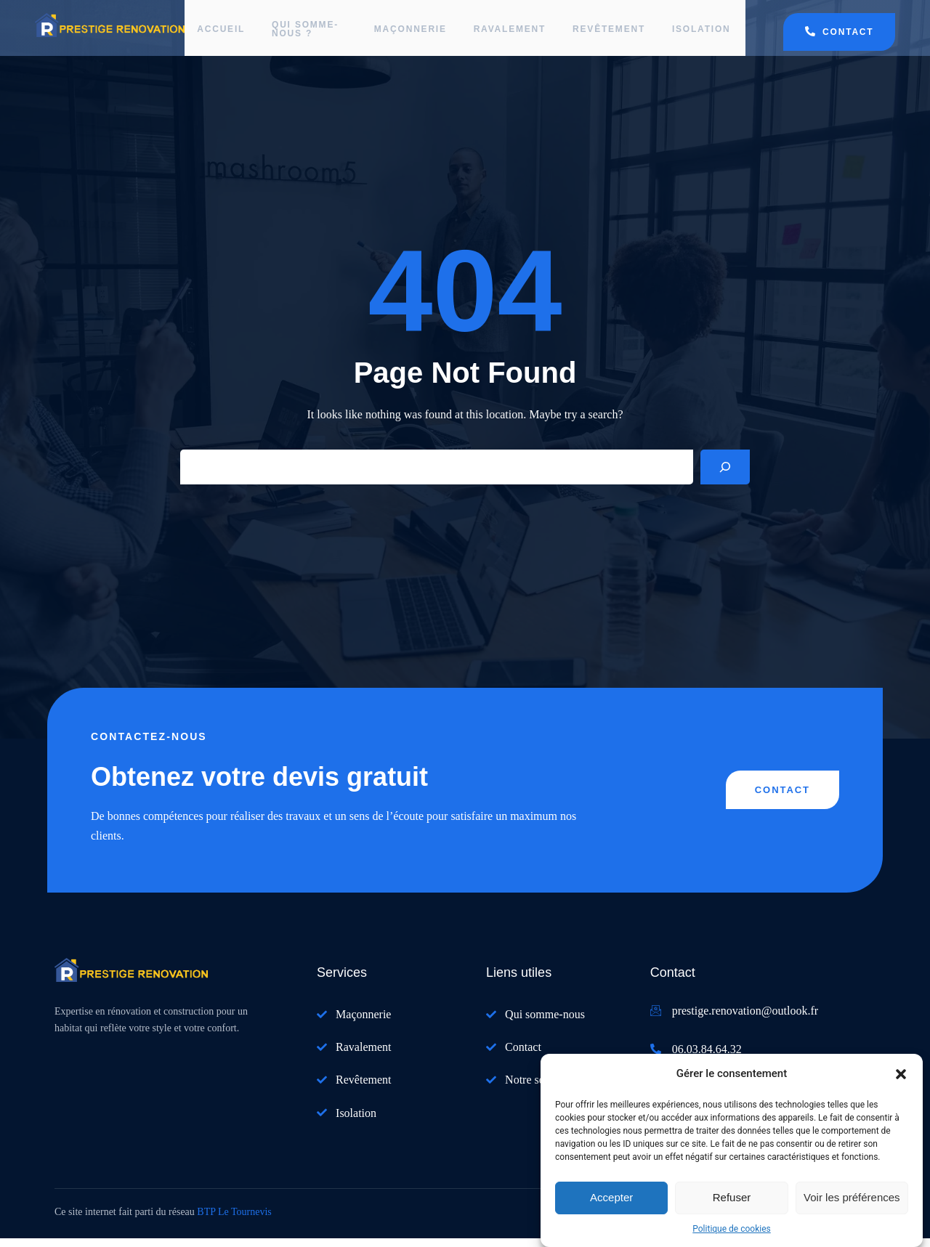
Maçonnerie (403, 33)
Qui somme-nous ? (298, 32)
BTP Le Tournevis (234, 1220)
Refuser (732, 1197)
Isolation (701, 33)
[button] (901, 1074)
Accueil (223, 33)
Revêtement (606, 33)
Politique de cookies (731, 1229)
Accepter (611, 1197)
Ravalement (505, 33)
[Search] (725, 476)
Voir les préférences (852, 1197)
